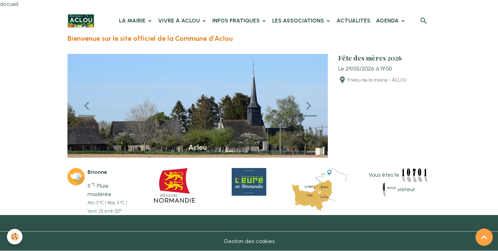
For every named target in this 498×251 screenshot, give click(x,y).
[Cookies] (14, 236)
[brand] (82, 21)
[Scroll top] (484, 237)
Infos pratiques (236, 20)
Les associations (298, 20)
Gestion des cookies (249, 241)
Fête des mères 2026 (370, 57)
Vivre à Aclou (179, 20)
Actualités (353, 20)
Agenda (388, 20)
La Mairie (133, 20)
